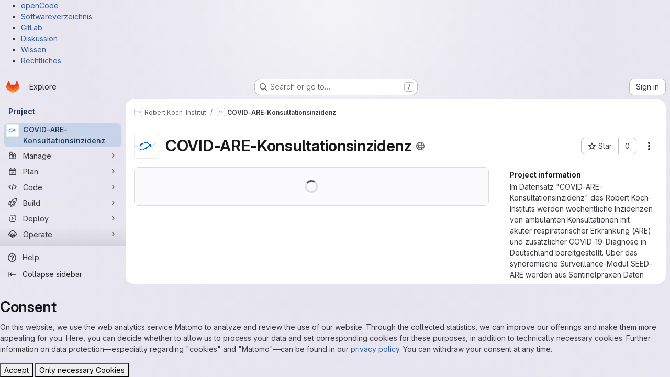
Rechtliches (41, 60)
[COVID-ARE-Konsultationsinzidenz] (62, 135)
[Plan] (62, 171)
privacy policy (375, 349)
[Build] (62, 202)
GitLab (31, 27)
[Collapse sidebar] (62, 274)
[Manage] (62, 155)
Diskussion (39, 38)
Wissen (33, 49)
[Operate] (62, 234)
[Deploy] (62, 218)
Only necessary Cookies (82, 369)
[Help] (62, 257)
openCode (40, 5)
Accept (16, 369)
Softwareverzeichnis (56, 16)
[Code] (62, 187)
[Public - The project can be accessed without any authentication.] (420, 146)
